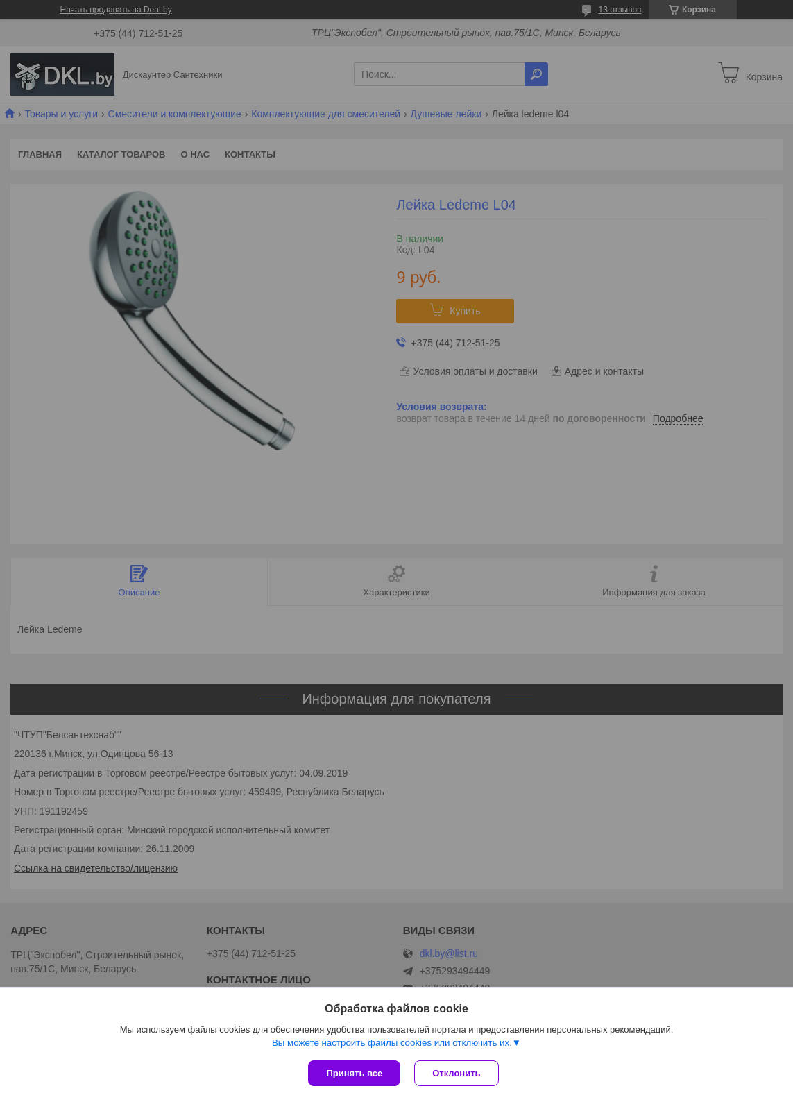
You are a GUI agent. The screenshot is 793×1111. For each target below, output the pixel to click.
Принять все (354, 1073)
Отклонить (456, 1073)
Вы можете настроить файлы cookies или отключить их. (392, 1042)
